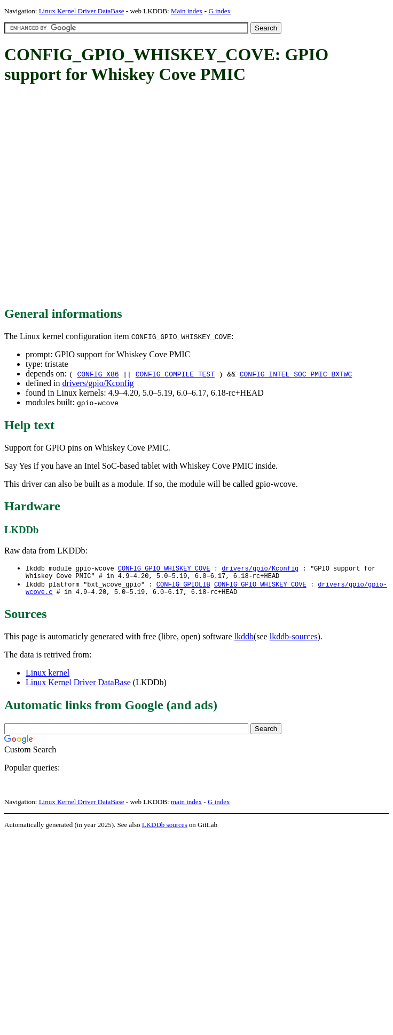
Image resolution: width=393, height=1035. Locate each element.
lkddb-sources (294, 640)
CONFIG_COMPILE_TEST (175, 374)
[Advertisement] (100, 196)
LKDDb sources (164, 829)
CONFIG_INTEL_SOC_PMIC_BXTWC (296, 374)
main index (186, 806)
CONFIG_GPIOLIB (183, 586)
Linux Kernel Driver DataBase (81, 11)
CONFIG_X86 (98, 374)
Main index (187, 11)
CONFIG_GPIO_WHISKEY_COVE (164, 568)
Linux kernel (47, 676)
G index (219, 11)
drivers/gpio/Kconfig (97, 383)
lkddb (244, 640)
